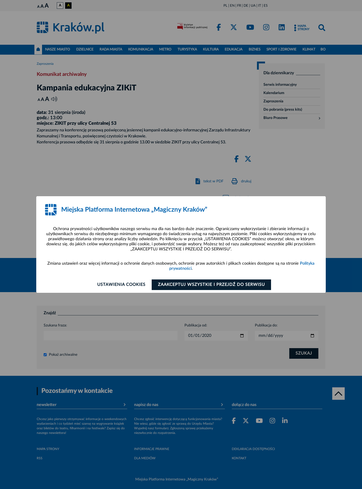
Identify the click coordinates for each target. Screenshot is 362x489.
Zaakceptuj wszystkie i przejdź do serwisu (211, 285)
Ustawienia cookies (121, 285)
